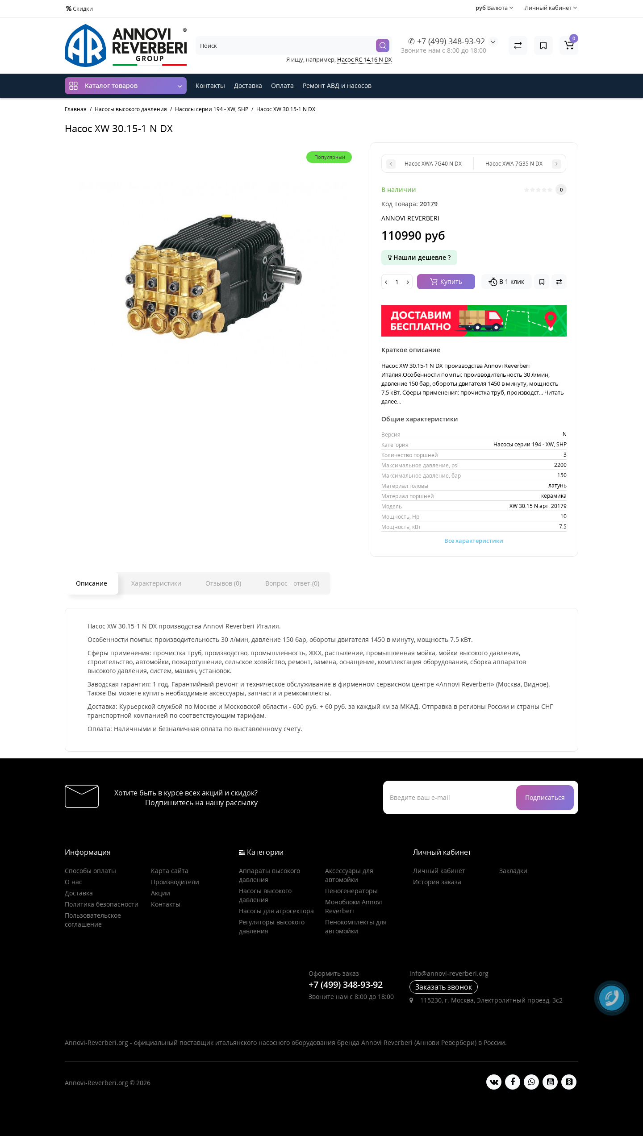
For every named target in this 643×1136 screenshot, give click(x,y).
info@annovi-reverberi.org (449, 973)
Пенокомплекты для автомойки (356, 926)
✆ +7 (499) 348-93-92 (446, 41)
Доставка (248, 85)
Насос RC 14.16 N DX (364, 59)
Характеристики (156, 583)
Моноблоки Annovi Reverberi (353, 906)
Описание (91, 583)
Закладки (513, 870)
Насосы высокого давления (265, 895)
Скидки (79, 8)
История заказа (437, 882)
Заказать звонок (443, 987)
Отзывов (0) (223, 583)
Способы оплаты (90, 870)
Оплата (282, 85)
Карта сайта (169, 870)
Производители (175, 882)
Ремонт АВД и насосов (337, 85)
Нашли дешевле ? (419, 257)
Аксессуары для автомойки (349, 875)
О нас (73, 882)
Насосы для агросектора (276, 911)
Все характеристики (473, 541)
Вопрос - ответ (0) (292, 583)
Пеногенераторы (351, 890)
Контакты (210, 85)
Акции (160, 893)
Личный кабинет (439, 870)
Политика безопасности (101, 904)
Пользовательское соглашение (93, 919)
